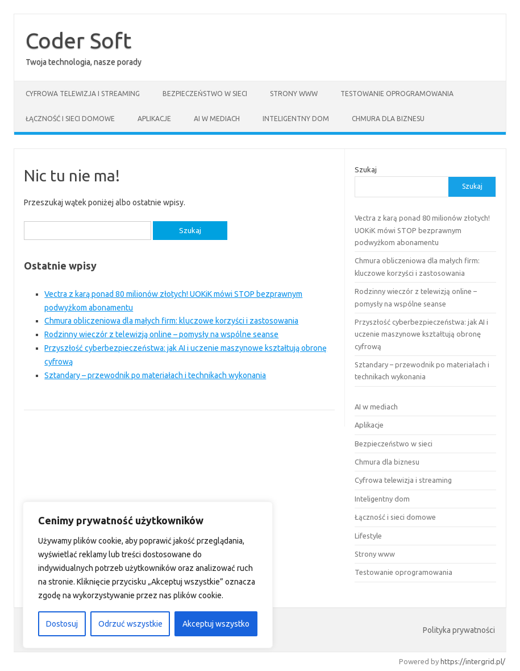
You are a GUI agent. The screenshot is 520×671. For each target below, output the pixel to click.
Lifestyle (368, 536)
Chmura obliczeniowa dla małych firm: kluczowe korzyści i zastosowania (171, 320)
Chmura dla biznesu (388, 118)
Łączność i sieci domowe (70, 118)
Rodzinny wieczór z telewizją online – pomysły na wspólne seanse (161, 334)
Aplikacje (154, 118)
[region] (148, 575)
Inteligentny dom (296, 118)
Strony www (294, 93)
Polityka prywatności (459, 630)
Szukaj (366, 169)
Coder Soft (78, 40)
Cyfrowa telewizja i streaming (83, 93)
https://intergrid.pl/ (472, 661)
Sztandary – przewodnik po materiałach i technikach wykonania (155, 375)
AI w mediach (217, 118)
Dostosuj (62, 623)
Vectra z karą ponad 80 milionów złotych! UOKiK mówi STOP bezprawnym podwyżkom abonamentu (422, 230)
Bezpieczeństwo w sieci (205, 93)
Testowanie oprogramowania (397, 93)
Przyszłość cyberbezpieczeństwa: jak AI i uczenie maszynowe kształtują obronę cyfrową (421, 334)
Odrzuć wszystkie (130, 623)
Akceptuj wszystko (215, 623)
